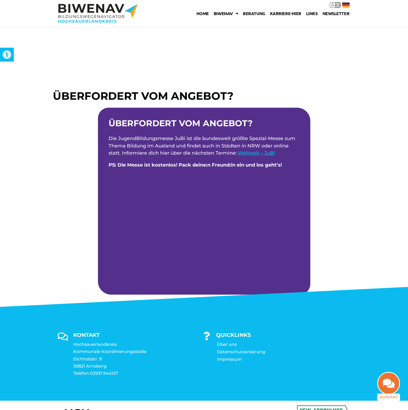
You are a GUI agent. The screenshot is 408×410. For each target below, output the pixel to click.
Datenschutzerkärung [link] (241, 291)
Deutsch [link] (346, 5)
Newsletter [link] (336, 13)
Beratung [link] (254, 13)
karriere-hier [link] (285, 13)
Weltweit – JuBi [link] (256, 92)
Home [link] (202, 13)
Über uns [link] (227, 283)
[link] (7, 55)
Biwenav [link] (226, 13)
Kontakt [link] (389, 400)
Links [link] (312, 13)
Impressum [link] (229, 298)
